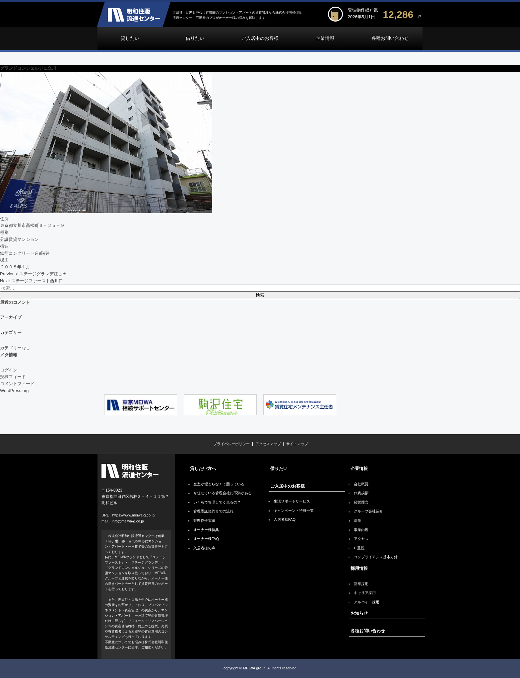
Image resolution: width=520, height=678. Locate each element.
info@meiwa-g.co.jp (128, 521)
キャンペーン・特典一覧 (294, 510)
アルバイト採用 (366, 602)
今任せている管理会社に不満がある (222, 493)
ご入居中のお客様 (260, 38)
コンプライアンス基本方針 (376, 557)
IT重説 (359, 548)
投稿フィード (13, 376)
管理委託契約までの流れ (213, 511)
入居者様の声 (204, 548)
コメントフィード (17, 383)
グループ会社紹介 (368, 511)
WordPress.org (14, 390)
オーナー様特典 (206, 530)
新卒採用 (361, 584)
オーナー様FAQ (206, 539)
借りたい (195, 38)
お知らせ (359, 613)
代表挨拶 (361, 493)
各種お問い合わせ (390, 38)
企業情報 (325, 38)
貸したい (130, 38)
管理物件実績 (204, 520)
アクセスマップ (268, 444)
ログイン (8, 370)
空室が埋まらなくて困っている (218, 484)
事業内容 (361, 530)
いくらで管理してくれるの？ (217, 502)
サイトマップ (297, 444)
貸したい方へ (203, 468)
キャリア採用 (365, 593)
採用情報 (359, 568)
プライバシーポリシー (231, 444)
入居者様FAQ (284, 519)
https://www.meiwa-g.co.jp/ (134, 515)
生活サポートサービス (292, 501)
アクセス (361, 539)
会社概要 (361, 484)
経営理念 (361, 502)
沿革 (357, 520)
